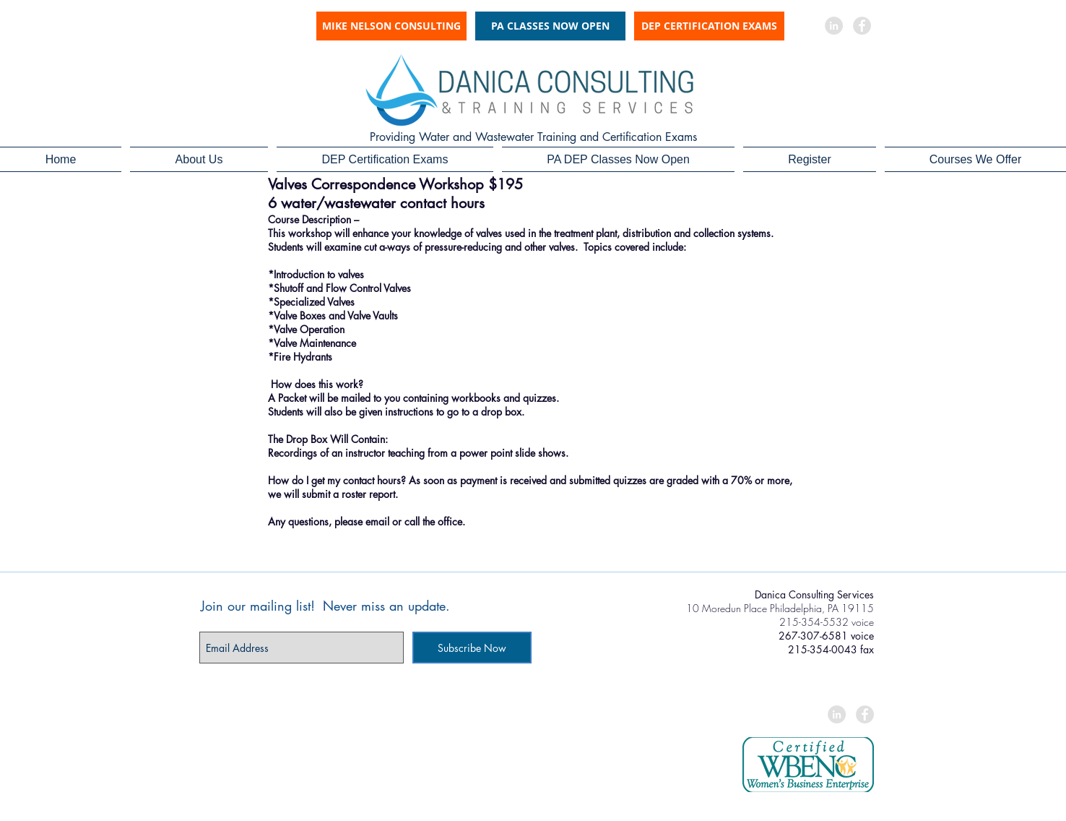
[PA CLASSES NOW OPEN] (550, 26)
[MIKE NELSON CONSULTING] (391, 26)
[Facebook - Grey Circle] (862, 26)
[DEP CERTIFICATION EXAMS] (709, 26)
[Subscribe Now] (472, 647)
